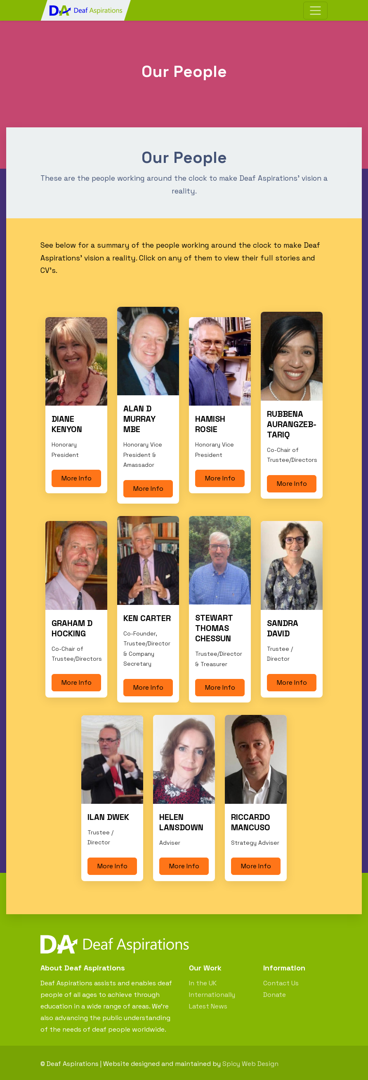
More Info (76, 478)
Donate (274, 994)
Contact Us (281, 983)
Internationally (212, 994)
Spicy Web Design (250, 1063)
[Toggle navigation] (315, 10)
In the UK (203, 983)
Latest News (208, 1006)
